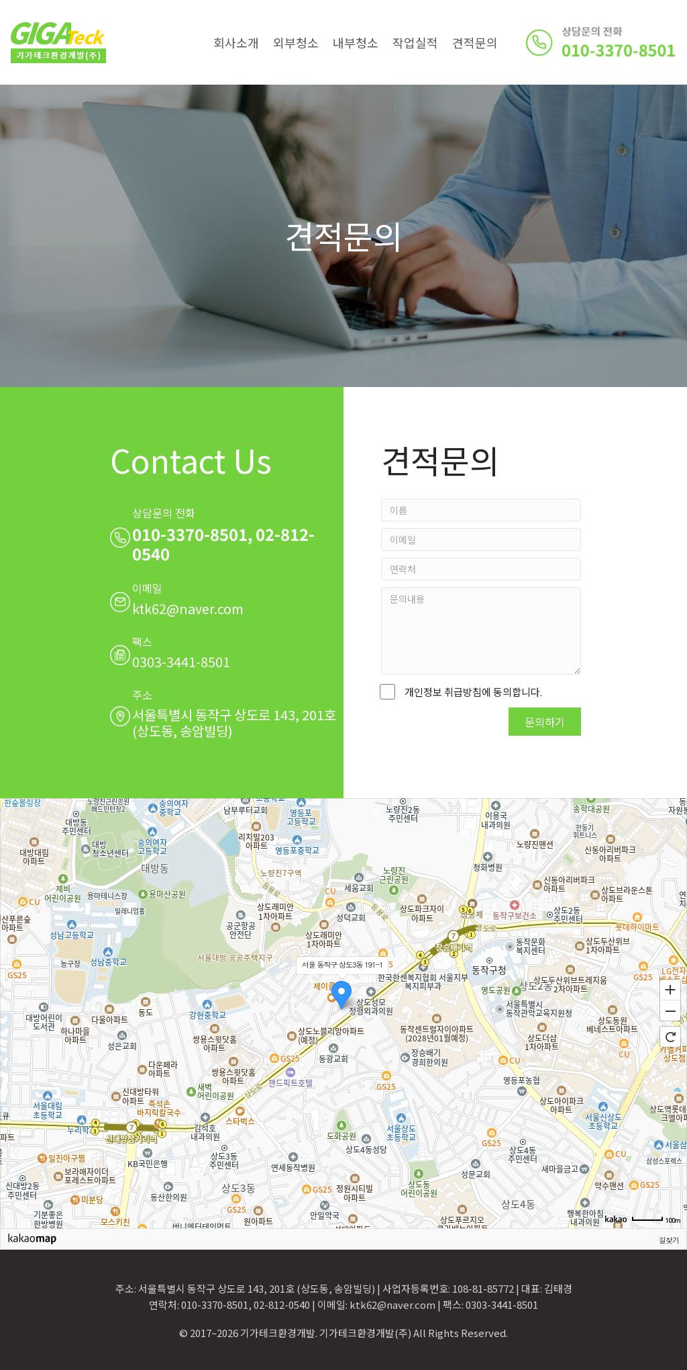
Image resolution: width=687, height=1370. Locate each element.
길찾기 (669, 1239)
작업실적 (415, 42)
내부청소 (355, 42)
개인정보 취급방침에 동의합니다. (461, 691)
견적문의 (475, 42)
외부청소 (296, 42)
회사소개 (236, 42)
